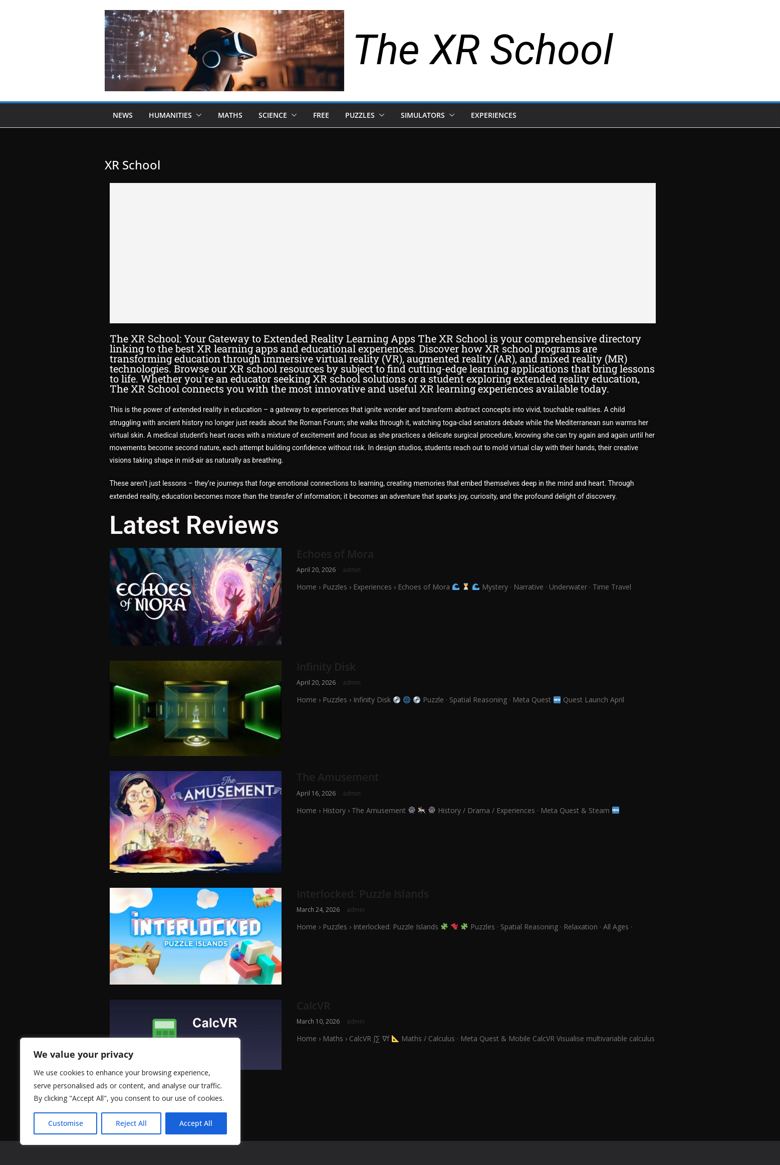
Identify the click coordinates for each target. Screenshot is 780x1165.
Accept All (195, 1123)
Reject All (131, 1123)
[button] (197, 115)
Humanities (170, 115)
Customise (65, 1123)
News (123, 115)
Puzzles (360, 115)
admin (352, 569)
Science (272, 115)
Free (321, 115)
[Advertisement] (383, 253)
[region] (130, 1091)
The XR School (482, 50)
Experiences (493, 115)
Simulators (423, 115)
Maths (230, 115)
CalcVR (313, 1006)
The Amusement (338, 777)
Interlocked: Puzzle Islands (363, 894)
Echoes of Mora (335, 554)
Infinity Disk (326, 667)
